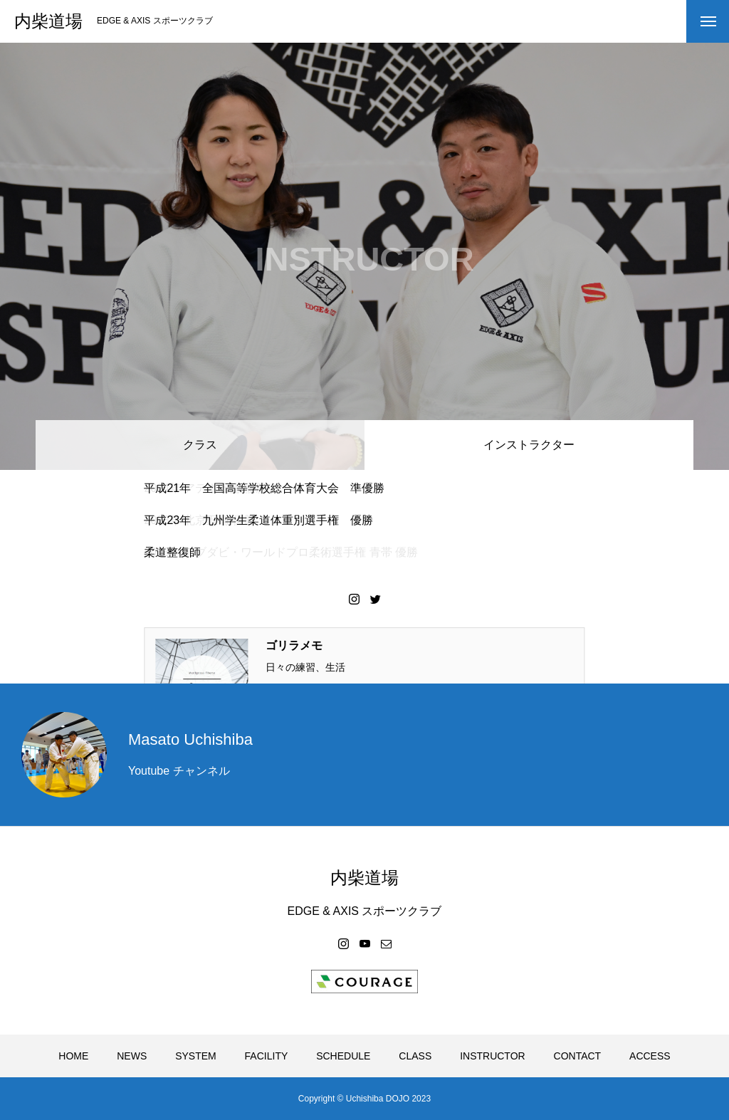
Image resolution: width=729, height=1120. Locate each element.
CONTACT (578, 1056)
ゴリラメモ (294, 645)
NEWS (132, 1056)
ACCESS (650, 1056)
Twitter (375, 599)
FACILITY (266, 1056)
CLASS (415, 1056)
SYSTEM (195, 1056)
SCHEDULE (343, 1056)
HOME (73, 1056)
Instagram (354, 599)
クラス (200, 445)
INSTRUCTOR (492, 1056)
